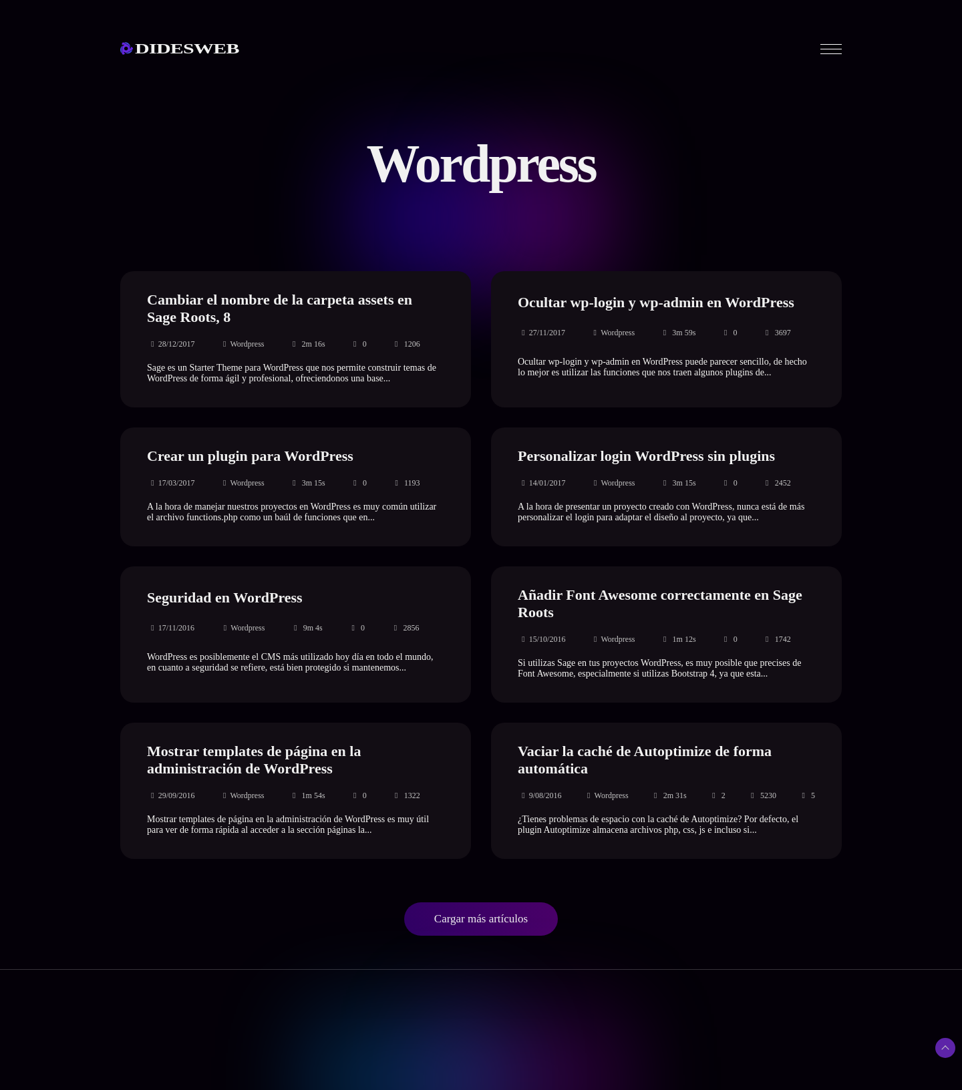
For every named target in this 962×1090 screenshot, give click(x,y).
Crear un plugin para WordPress (250, 455)
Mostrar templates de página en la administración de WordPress (254, 760)
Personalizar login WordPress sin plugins (646, 455)
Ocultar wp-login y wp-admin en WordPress (656, 302)
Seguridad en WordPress (225, 597)
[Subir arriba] (945, 1048)
